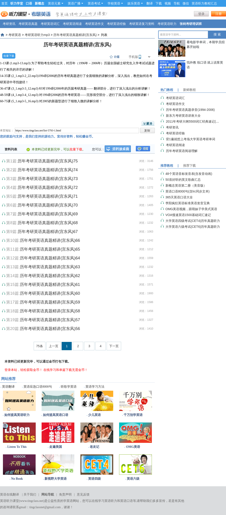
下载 (158, 3)
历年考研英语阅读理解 (182, 151)
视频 (168, 3)
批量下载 (8, 55)
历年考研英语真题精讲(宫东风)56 (50, 328)
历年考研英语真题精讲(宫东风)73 (48, 178)
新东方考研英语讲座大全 (183, 115)
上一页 (53, 346)
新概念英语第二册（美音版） (186, 185)
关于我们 (30, 494)
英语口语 (126, 501)
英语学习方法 (94, 386)
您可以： (98, 149)
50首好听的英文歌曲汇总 (183, 179)
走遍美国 (55, 447)
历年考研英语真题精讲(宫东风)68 (48, 223)
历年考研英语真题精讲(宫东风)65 (50, 249)
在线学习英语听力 (104, 501)
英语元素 (55, 3)
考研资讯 (9, 24)
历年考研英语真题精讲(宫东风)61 (50, 284)
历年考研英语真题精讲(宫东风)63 (50, 267)
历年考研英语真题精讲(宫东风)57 (50, 320)
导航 (177, 3)
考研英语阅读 (72, 24)
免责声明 (65, 494)
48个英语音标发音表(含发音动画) (188, 174)
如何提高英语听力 (17, 415)
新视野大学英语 (56, 478)
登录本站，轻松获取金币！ (23, 370)
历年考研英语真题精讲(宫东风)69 (48, 214)
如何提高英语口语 (55, 415)
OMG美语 (133, 447)
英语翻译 (8, 386)
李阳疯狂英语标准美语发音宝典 (187, 203)
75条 (39, 346)
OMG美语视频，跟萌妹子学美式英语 (191, 209)
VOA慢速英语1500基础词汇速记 (188, 215)
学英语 (68, 501)
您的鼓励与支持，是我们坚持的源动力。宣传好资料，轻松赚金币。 (47, 136)
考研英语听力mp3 (37, 35)
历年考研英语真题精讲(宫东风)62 (50, 275)
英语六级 (133, 478)
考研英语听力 (167, 24)
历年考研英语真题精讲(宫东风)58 (50, 311)
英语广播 (75, 3)
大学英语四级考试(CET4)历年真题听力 (192, 221)
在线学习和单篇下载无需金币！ (65, 370)
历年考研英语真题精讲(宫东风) (75, 35)
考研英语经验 (116, 24)
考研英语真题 (28, 24)
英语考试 (95, 3)
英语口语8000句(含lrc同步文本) (187, 191)
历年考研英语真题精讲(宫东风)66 (50, 240)
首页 (4, 3)
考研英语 (14, 35)
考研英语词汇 (50, 24)
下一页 (114, 346)
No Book (17, 478)
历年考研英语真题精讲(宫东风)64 (50, 258)
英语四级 (94, 478)
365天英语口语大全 (179, 197)
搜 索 (217, 34)
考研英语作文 (94, 24)
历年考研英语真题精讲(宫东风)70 (48, 205)
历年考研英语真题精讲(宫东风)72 (48, 187)
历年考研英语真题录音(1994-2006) (190, 110)
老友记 (94, 447)
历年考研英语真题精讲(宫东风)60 (50, 293)
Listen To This (16, 447)
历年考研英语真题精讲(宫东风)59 (50, 302)
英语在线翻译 (9, 494)
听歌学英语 (69, 386)
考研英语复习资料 (141, 24)
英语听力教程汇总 (204, 3)
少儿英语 (94, 415)
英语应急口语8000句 (38, 386)
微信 (186, 3)
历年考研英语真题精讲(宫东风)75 (48, 161)
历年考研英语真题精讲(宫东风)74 (48, 170)
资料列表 (11, 149)
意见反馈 (83, 494)
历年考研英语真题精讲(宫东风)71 (48, 196)
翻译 (149, 3)
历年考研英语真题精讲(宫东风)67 (48, 231)
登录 (201, 14)
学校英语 (115, 3)
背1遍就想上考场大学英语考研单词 (190, 139)
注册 (218, 14)
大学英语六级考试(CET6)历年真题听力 (192, 226)
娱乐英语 (135, 3)
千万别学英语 (133, 415)
